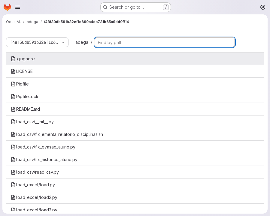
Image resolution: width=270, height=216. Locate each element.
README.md (25, 109)
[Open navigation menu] (18, 7)
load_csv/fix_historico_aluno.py (44, 159)
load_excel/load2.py (34, 197)
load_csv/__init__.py (32, 121)
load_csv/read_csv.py (35, 172)
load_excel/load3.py (34, 209)
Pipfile (20, 83)
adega (81, 42)
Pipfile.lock (24, 96)
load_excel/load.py (33, 184)
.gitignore (23, 58)
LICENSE (22, 71)
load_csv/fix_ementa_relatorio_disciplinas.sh (57, 134)
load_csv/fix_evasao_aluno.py (43, 146)
